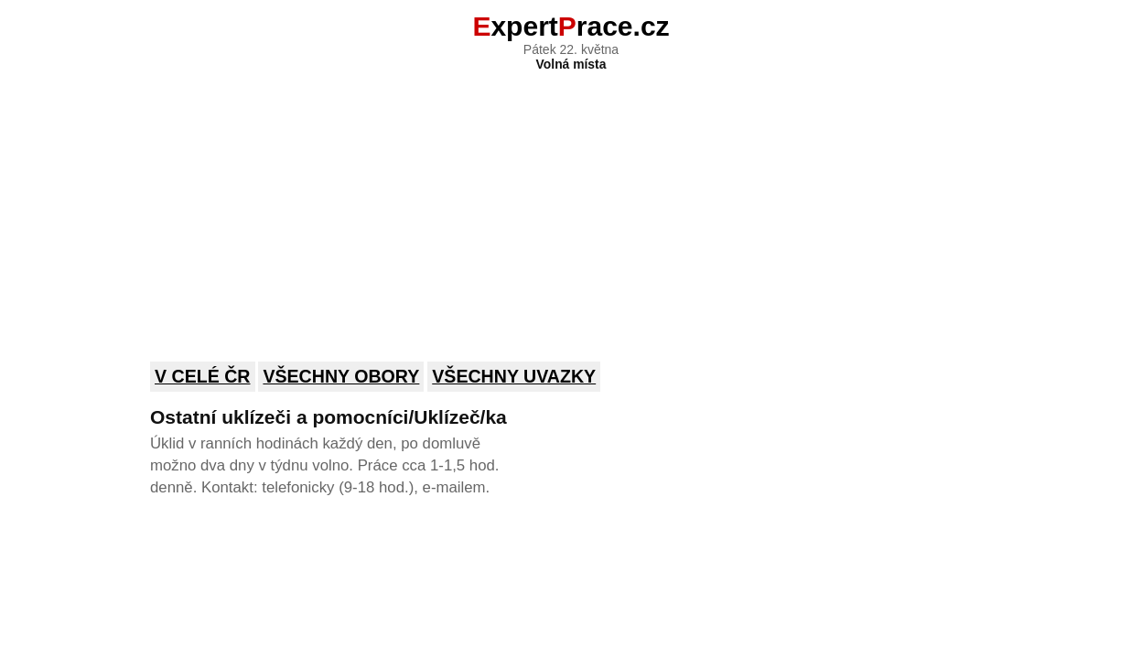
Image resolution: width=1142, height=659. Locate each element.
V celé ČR (203, 376)
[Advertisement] (571, 204)
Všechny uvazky (514, 376)
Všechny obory (341, 376)
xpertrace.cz (570, 26)
